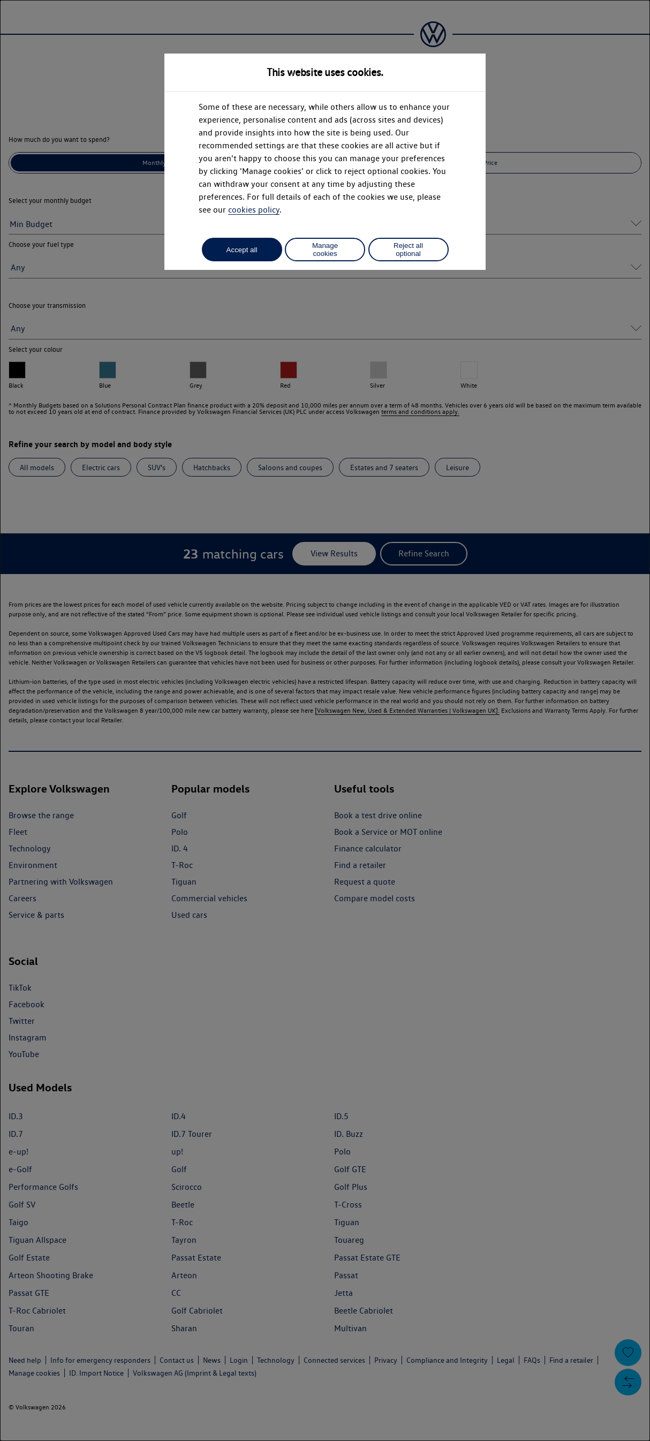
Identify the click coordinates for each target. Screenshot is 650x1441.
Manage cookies (325, 250)
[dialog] (325, 720)
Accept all (242, 250)
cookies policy (253, 210)
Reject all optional (408, 250)
